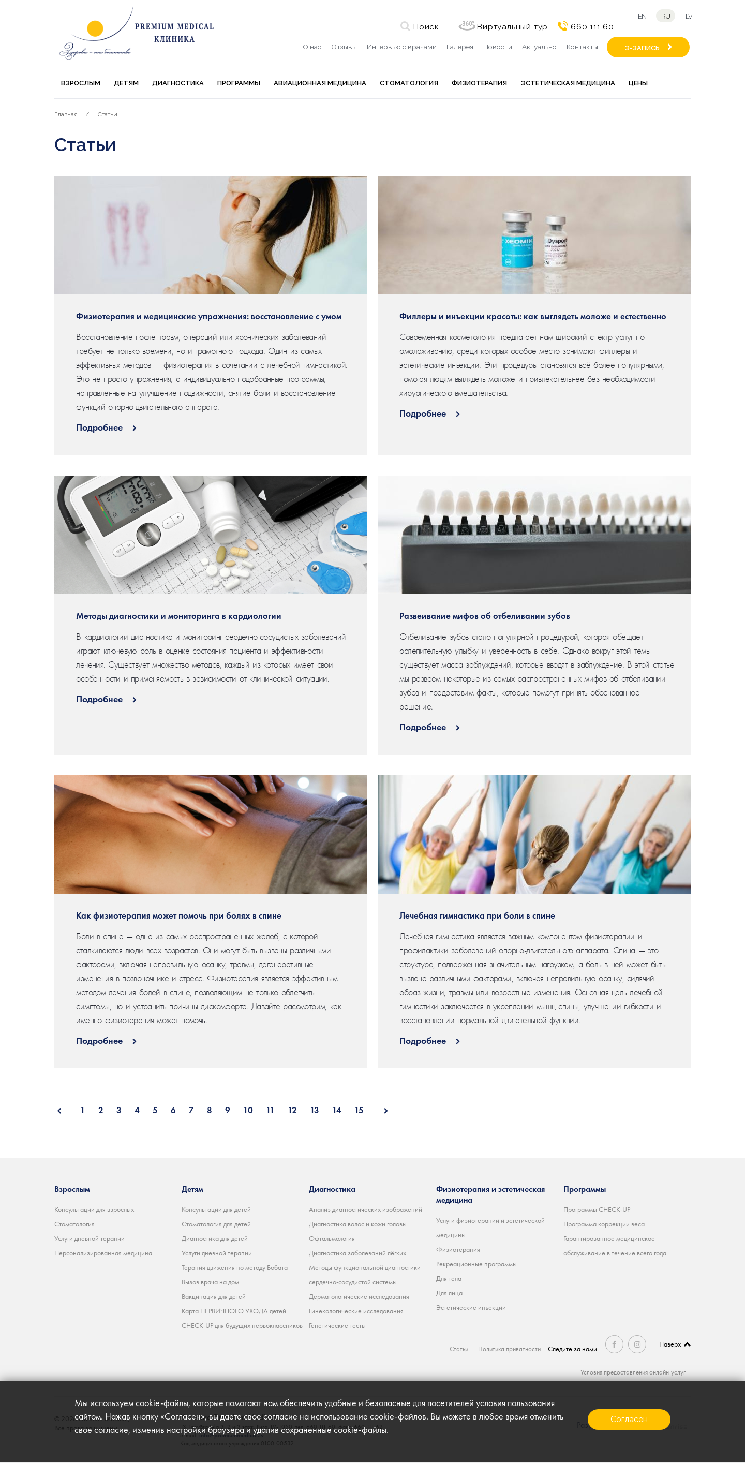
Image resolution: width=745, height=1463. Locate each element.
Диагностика (178, 83)
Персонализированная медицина (103, 1253)
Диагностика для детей (215, 1238)
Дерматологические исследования (359, 1296)
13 (314, 1110)
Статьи (107, 114)
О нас (312, 46)
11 (270, 1110)
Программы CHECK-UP (596, 1209)
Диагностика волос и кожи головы (358, 1224)
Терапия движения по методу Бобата (235, 1267)
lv (690, 16)
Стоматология (409, 83)
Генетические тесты (337, 1325)
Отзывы (344, 46)
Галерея (459, 46)
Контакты (582, 46)
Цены (638, 83)
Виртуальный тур (509, 27)
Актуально (539, 46)
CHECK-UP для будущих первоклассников (242, 1325)
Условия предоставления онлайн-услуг (630, 1372)
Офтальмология (332, 1238)
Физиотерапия (479, 83)
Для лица (449, 1292)
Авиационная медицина (320, 83)
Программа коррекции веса (604, 1224)
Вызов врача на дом (210, 1282)
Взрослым (80, 83)
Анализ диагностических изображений (365, 1209)
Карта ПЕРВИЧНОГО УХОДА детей (234, 1311)
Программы (238, 83)
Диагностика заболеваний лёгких (357, 1253)
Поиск (423, 27)
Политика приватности (510, 1348)
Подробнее (100, 427)
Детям (126, 83)
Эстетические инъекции (471, 1307)
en (639, 16)
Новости (497, 46)
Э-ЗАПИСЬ (642, 48)
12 (292, 1110)
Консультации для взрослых (94, 1209)
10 (248, 1110)
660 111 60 (589, 27)
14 (336, 1110)
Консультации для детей (216, 1209)
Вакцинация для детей (214, 1296)
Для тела (448, 1278)
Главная (66, 114)
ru (664, 16)
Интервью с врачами (402, 46)
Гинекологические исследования (356, 1311)
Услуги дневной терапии (89, 1238)
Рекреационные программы (476, 1263)
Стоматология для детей (216, 1224)
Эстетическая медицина (567, 83)
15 (359, 1110)
